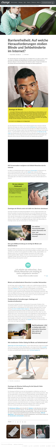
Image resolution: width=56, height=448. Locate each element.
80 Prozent (32, 127)
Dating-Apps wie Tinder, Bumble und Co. (17, 345)
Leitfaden (13, 192)
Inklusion (31, 408)
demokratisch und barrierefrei (17, 415)
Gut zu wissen (14, 2)
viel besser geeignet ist (35, 350)
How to (28, 2)
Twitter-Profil (27, 121)
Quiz (25, 2)
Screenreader (34, 170)
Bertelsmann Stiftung (15, 408)
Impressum (16, 444)
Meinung (20, 2)
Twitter (21, 287)
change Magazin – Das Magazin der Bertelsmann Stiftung (10, 5)
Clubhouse (15, 288)
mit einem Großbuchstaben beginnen (20, 308)
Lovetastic (44, 347)
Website (19, 121)
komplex (30, 319)
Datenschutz (20, 444)
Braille (29, 172)
